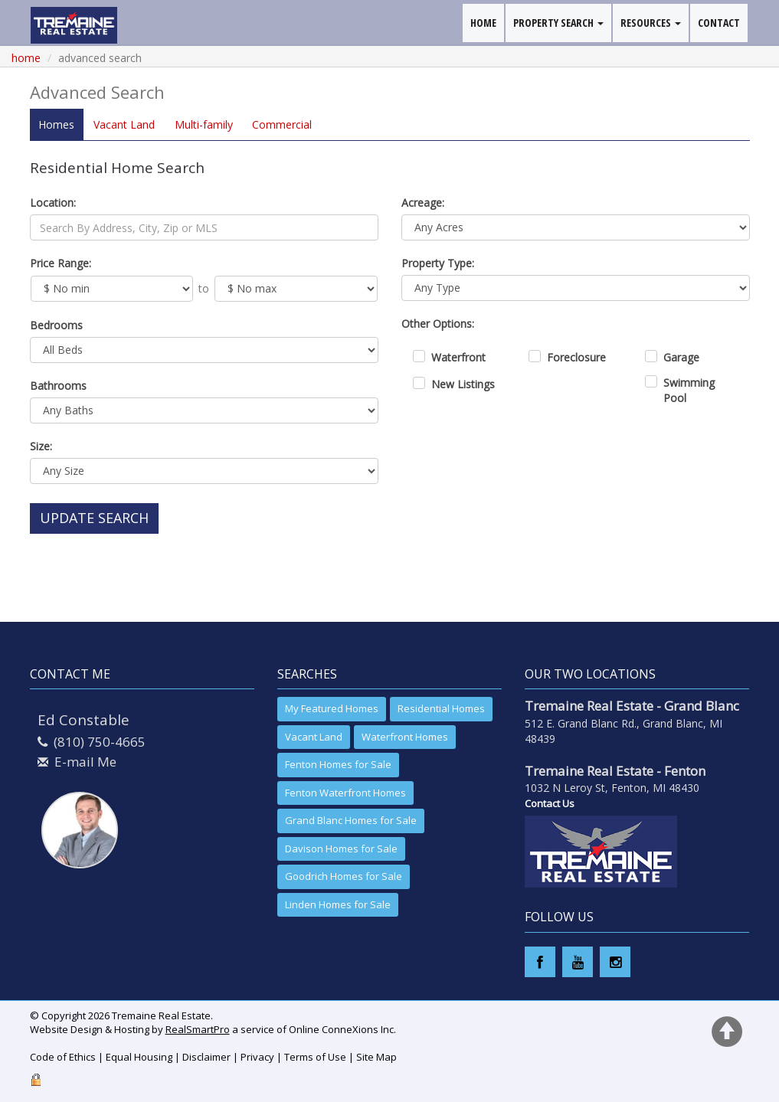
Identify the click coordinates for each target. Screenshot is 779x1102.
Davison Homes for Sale (341, 848)
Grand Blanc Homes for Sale (351, 820)
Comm (279, 124)
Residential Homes (441, 708)
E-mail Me (85, 761)
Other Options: (437, 323)
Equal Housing (139, 1057)
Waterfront (458, 357)
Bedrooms (56, 325)
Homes (56, 124)
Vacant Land (313, 737)
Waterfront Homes (405, 737)
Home (26, 58)
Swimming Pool (689, 390)
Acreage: (422, 202)
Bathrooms (58, 385)
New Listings (463, 384)
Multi (201, 124)
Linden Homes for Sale (338, 904)
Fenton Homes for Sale (338, 764)
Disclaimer (206, 1057)
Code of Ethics (63, 1057)
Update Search (94, 517)
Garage (681, 357)
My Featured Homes (331, 708)
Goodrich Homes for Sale (343, 876)
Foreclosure (576, 357)
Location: (53, 202)
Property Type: (437, 263)
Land (123, 124)
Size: (41, 446)
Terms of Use (315, 1057)
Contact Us (549, 803)
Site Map (376, 1057)
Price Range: (60, 263)
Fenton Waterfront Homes (345, 793)
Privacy (257, 1057)
